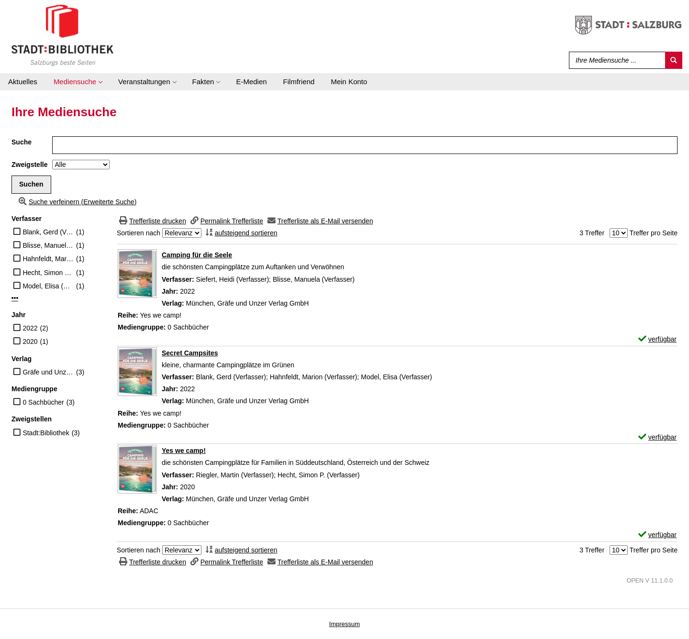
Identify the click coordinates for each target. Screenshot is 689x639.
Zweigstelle (29, 164)
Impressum (344, 624)
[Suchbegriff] (615, 60)
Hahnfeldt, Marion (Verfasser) (48, 259)
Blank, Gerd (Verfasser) (48, 232)
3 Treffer (591, 233)
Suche (21, 142)
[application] (78, 81)
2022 (29, 328)
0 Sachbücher (43, 402)
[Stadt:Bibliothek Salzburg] (62, 35)
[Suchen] (673, 60)
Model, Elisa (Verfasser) (48, 286)
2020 (29, 341)
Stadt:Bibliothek (45, 433)
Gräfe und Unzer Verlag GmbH (48, 372)
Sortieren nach (138, 233)
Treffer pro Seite (654, 233)
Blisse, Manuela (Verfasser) (48, 245)
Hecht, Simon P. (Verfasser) (48, 272)
